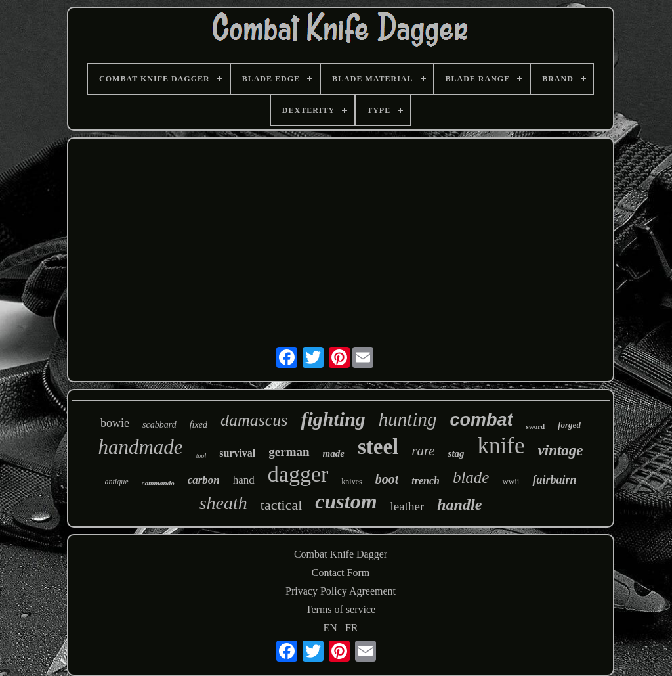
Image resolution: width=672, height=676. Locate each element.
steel (378, 447)
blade (471, 477)
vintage (560, 450)
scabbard (159, 425)
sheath (223, 503)
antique (117, 481)
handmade (140, 447)
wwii (510, 481)
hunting (408, 419)
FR (351, 627)
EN (330, 627)
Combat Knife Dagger (340, 554)
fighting (333, 419)
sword (535, 426)
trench (425, 480)
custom (346, 501)
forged (569, 425)
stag (456, 453)
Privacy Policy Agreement (340, 591)
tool (201, 455)
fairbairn (554, 479)
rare (422, 451)
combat (481, 420)
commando (158, 483)
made (334, 453)
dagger (298, 474)
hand (244, 480)
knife (501, 446)
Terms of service (340, 609)
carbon (204, 480)
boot (387, 479)
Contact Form (340, 572)
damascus (254, 420)
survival (237, 453)
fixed (198, 425)
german (288, 452)
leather (407, 506)
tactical (282, 505)
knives (351, 481)
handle (459, 504)
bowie (114, 423)
